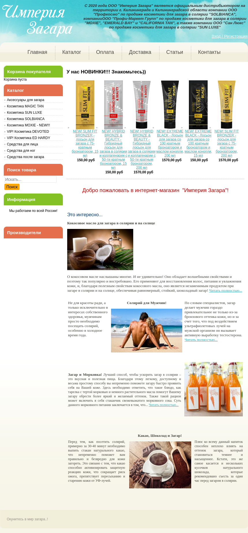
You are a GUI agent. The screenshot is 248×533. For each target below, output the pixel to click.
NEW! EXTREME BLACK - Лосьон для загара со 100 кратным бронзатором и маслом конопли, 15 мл (198, 143)
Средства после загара (25, 157)
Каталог (71, 52)
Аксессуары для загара (25, 100)
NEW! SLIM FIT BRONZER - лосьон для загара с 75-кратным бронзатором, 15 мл (85, 143)
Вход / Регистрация (230, 36)
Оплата (105, 52)
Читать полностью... (225, 291)
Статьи (174, 52)
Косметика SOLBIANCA (26, 119)
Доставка (140, 52)
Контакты (209, 52)
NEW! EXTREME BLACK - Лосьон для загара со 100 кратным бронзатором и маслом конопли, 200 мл (170, 143)
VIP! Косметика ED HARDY (28, 138)
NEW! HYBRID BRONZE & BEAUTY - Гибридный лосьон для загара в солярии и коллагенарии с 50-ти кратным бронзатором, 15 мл (113, 149)
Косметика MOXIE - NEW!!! (28, 125)
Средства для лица (22, 144)
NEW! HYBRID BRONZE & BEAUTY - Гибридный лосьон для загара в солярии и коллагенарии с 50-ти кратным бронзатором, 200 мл (141, 149)
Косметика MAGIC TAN (25, 106)
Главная (37, 52)
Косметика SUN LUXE (24, 113)
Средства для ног (21, 151)
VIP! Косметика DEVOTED (28, 132)
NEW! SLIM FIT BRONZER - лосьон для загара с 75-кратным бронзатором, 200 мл (227, 143)
